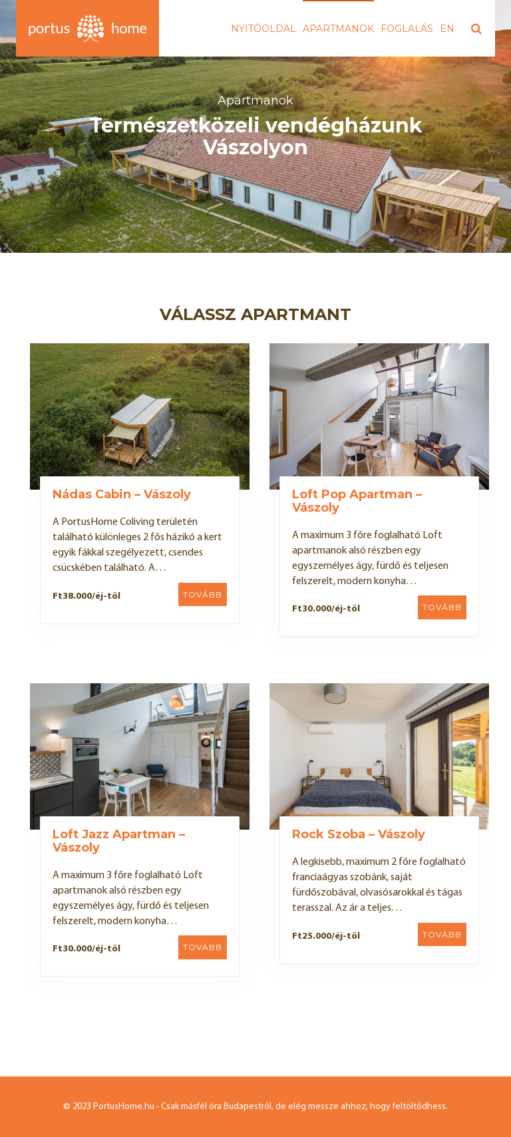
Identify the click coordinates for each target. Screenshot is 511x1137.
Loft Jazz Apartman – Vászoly (119, 841)
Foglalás (407, 29)
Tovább (202, 594)
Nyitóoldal (263, 29)
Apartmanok (338, 29)
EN (447, 29)
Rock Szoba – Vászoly (358, 834)
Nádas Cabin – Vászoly (122, 494)
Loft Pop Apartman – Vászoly (357, 501)
